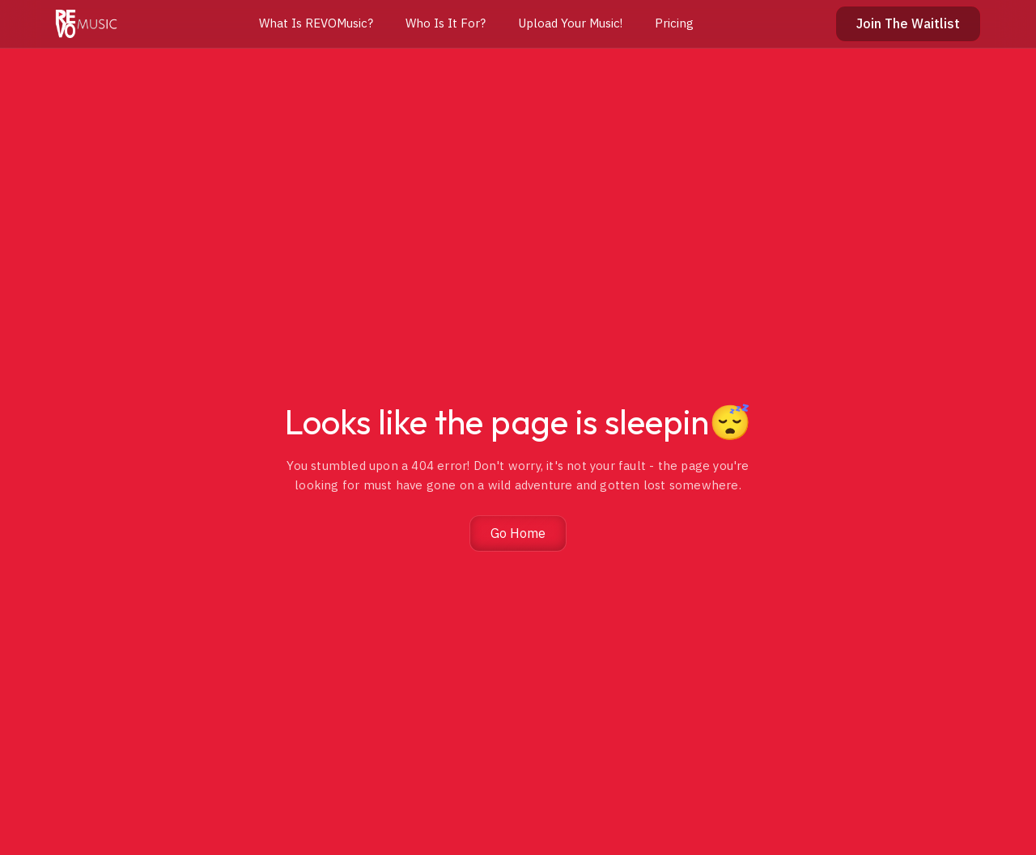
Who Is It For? (445, 23)
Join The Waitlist (908, 23)
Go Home (518, 533)
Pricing (674, 23)
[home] (86, 24)
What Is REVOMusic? (316, 23)
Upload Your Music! (570, 23)
